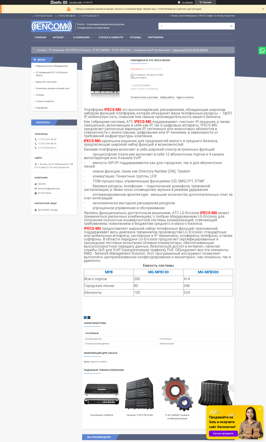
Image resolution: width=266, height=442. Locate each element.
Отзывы (135, 37)
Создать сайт (75, 2)
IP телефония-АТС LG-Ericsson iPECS (52, 74)
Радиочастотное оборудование (52, 66)
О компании (81, 37)
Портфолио (155, 37)
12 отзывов (187, 2)
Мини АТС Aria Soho (46, 82)
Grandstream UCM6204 (101, 415)
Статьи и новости (111, 37)
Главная (40, 37)
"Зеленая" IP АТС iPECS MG (139, 415)
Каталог (58, 37)
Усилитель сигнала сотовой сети (52, 88)
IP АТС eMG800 (101, 50)
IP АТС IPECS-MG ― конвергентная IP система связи (141, 50)
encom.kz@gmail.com (49, 188)
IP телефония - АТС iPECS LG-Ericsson (70, 50)
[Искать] (231, 26)
